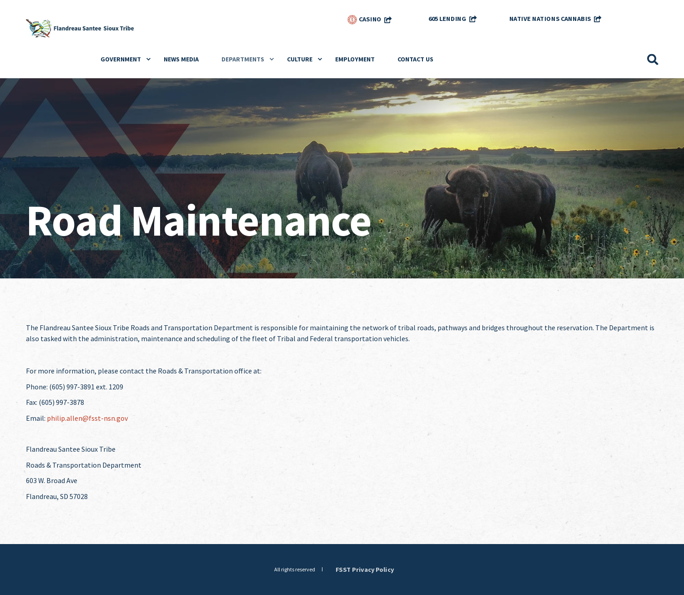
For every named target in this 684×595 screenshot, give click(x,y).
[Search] (653, 59)
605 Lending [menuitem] (447, 18)
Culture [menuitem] (299, 59)
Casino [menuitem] (364, 20)
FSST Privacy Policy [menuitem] (365, 569)
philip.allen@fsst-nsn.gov (87, 418)
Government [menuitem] (121, 59)
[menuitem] (638, 16)
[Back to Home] (80, 27)
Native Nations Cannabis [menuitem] (550, 18)
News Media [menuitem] (181, 59)
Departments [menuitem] (242, 59)
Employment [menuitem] (355, 59)
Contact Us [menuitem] (415, 59)
